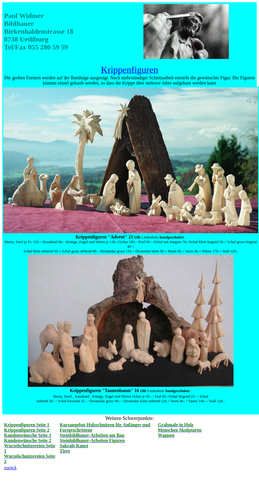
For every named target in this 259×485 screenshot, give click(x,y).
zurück (10, 467)
